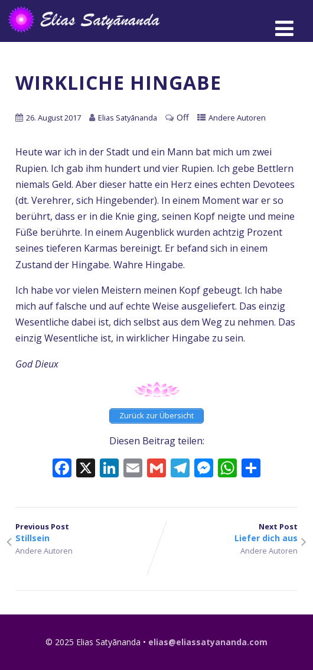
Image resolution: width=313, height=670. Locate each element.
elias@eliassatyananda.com (208, 642)
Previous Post (85, 532)
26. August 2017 (53, 117)
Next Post (227, 532)
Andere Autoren (237, 117)
